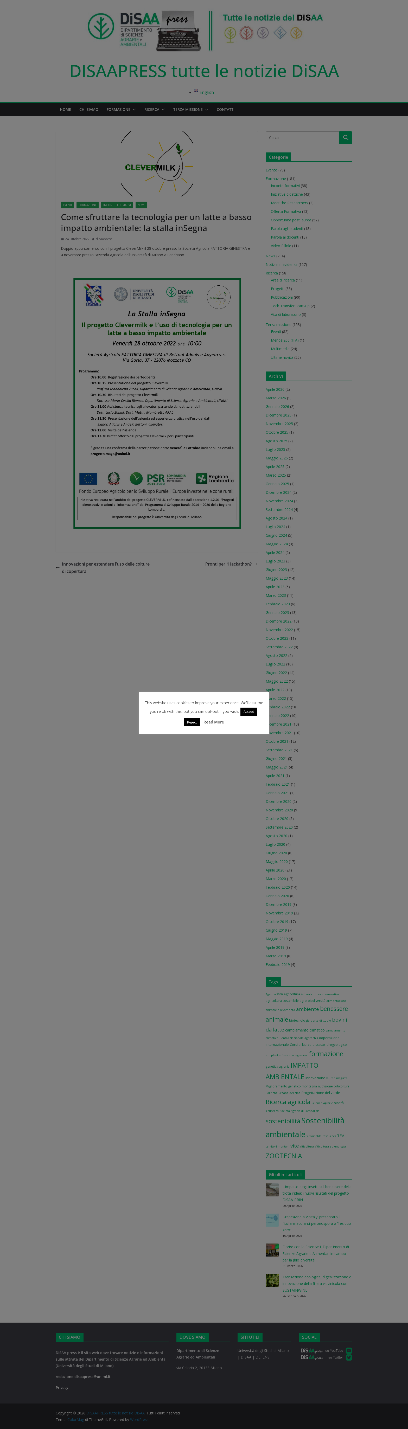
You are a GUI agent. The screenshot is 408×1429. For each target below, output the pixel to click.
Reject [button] (192, 722)
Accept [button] (249, 711)
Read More (213, 722)
